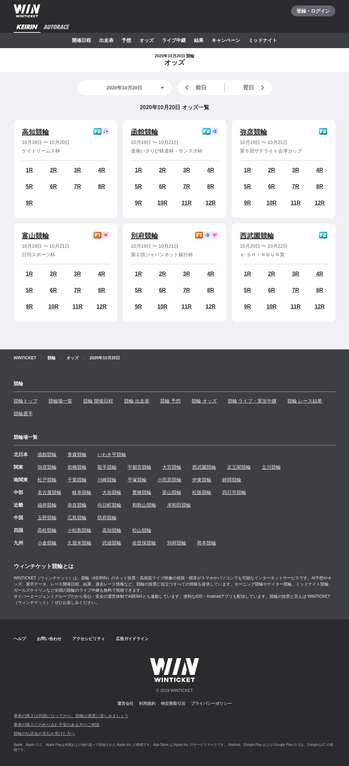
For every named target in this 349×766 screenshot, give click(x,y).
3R (77, 170)
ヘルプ (20, 638)
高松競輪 (47, 530)
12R (210, 203)
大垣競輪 (111, 492)
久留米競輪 (79, 543)
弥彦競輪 (253, 132)
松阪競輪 (201, 492)
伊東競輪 (201, 479)
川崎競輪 (107, 479)
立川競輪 (271, 467)
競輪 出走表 (136, 401)
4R (101, 170)
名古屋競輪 (49, 492)
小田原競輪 (169, 479)
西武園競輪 (257, 236)
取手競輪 (107, 467)
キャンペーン (226, 40)
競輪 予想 (170, 401)
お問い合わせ (49, 638)
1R (29, 170)
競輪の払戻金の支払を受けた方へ (44, 733)
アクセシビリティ (88, 638)
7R (77, 186)
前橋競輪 (77, 467)
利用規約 (147, 703)
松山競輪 (141, 530)
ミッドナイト (262, 40)
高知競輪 (35, 132)
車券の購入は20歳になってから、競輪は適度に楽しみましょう (71, 715)
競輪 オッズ (204, 401)
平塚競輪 (137, 479)
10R (162, 203)
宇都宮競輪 (139, 467)
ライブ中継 (174, 40)
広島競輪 (77, 517)
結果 (198, 40)
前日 (195, 88)
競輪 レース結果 (304, 401)
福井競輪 (47, 505)
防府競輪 (107, 517)
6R (53, 186)
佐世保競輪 (144, 543)
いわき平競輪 (111, 454)
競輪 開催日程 (98, 401)
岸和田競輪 (179, 505)
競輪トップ (25, 401)
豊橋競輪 (141, 492)
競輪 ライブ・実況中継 (252, 401)
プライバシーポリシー (211, 703)
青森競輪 (77, 454)
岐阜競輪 (81, 492)
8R (101, 186)
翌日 (255, 88)
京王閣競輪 (239, 467)
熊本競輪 (206, 543)
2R (53, 170)
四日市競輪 (234, 492)
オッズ (146, 40)
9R (29, 203)
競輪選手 (23, 413)
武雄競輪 (111, 543)
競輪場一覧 (60, 401)
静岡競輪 (231, 479)
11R (187, 203)
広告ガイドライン (132, 638)
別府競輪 (144, 236)
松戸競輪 (47, 479)
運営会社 (125, 703)
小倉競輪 (47, 543)
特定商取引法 (173, 703)
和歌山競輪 (144, 505)
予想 (126, 40)
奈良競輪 (77, 505)
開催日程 (81, 40)
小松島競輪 (79, 530)
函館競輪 (144, 132)
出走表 (106, 40)
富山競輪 (35, 236)
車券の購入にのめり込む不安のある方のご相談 (57, 724)
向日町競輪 (109, 505)
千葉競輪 (77, 479)
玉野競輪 (47, 517)
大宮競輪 (171, 467)
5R (29, 186)
